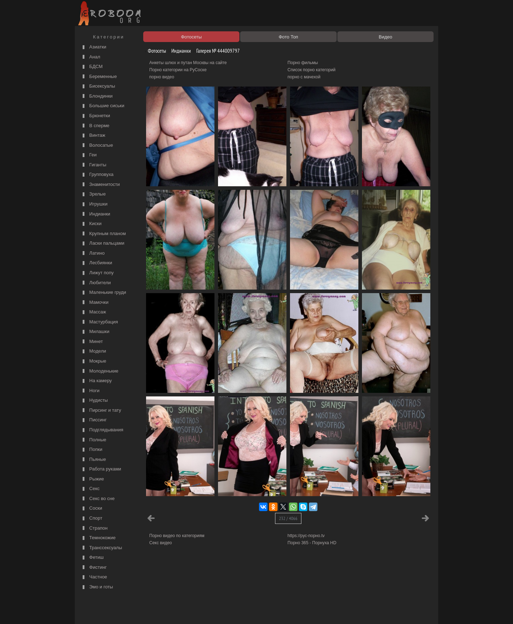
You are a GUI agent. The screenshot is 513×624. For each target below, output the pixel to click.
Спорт (91, 518)
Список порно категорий (311, 69)
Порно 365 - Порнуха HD (311, 542)
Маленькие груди (103, 293)
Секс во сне (98, 499)
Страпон (94, 528)
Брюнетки (95, 116)
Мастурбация (99, 322)
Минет (92, 342)
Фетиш (92, 558)
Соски (91, 508)
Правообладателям (142, 610)
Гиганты (93, 165)
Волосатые (97, 145)
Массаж (93, 312)
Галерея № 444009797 (215, 50)
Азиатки (93, 47)
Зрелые (93, 194)
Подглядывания (102, 430)
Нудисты (94, 400)
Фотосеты (154, 50)
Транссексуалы (101, 548)
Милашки (95, 332)
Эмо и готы (97, 587)
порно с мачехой (303, 76)
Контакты (200, 610)
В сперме (95, 126)
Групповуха (97, 175)
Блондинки (97, 96)
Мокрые (93, 361)
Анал (90, 57)
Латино (93, 253)
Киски (91, 224)
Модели (93, 351)
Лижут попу (97, 273)
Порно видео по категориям (176, 535)
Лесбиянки (96, 263)
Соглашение (175, 610)
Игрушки (94, 204)
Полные (93, 440)
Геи (89, 155)
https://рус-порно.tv (306, 535)
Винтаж (93, 135)
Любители (96, 283)
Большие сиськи (102, 106)
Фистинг (94, 568)
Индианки (95, 214)
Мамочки (94, 303)
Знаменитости (100, 185)
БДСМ (92, 67)
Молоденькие (99, 371)
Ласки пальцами (102, 243)
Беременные (99, 77)
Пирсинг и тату (101, 410)
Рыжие (92, 479)
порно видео (161, 76)
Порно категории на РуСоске (178, 69)
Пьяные (93, 460)
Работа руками (101, 469)
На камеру (96, 381)
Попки (91, 450)
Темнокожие (98, 538)
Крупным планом (103, 234)
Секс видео (160, 542)
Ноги (90, 391)
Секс (90, 489)
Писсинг (94, 420)
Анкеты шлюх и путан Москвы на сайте (188, 62)
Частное (94, 577)
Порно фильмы (302, 62)
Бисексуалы (98, 86)
